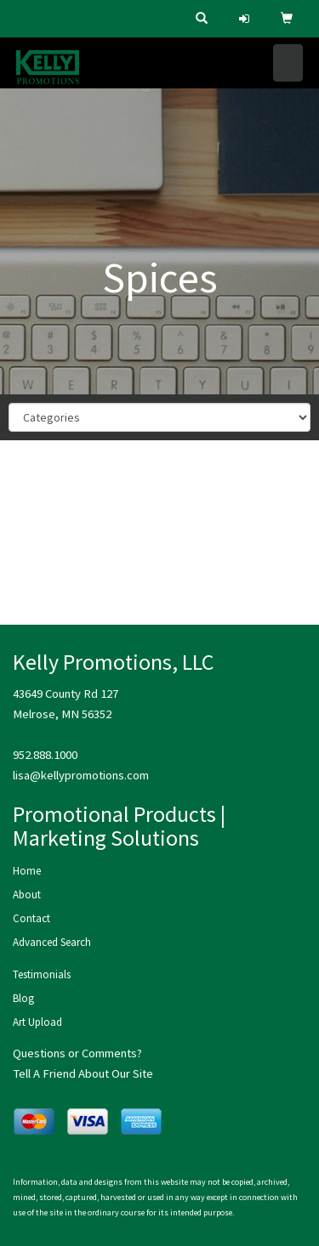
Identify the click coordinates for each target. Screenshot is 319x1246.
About (27, 894)
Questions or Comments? (77, 1053)
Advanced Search (52, 942)
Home (27, 871)
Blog (23, 998)
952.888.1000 (45, 754)
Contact (31, 918)
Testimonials (42, 974)
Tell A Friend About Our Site (83, 1073)
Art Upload (37, 1022)
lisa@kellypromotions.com (81, 775)
